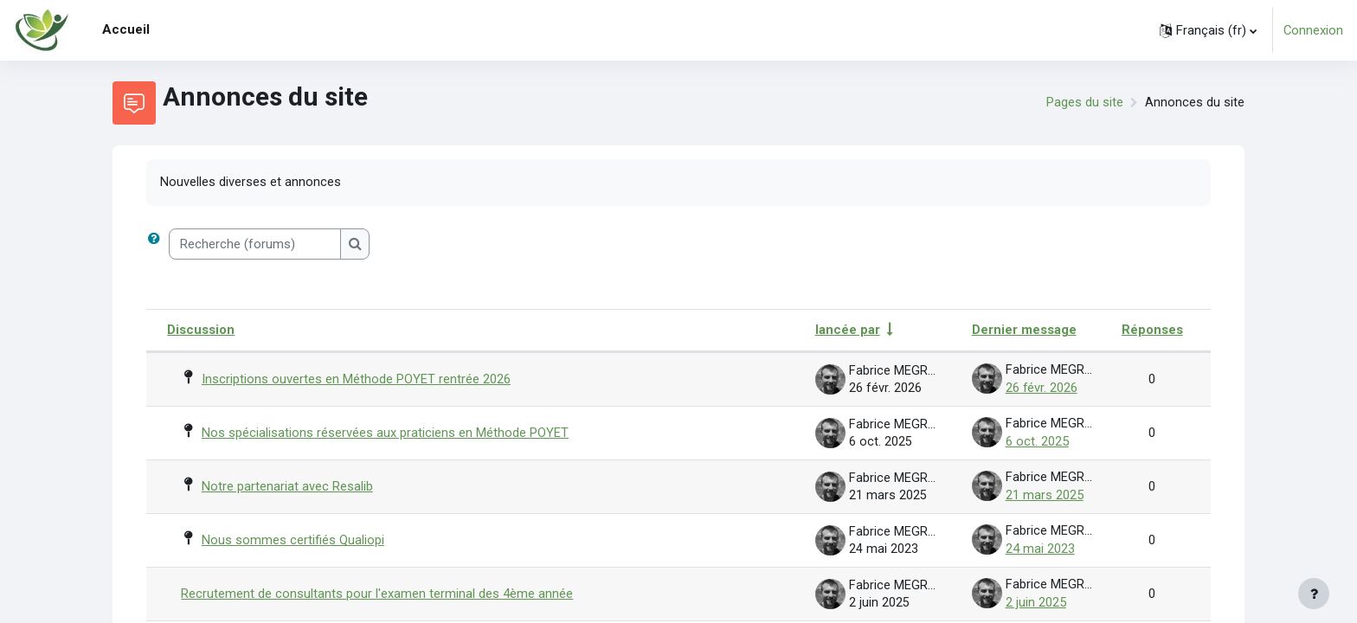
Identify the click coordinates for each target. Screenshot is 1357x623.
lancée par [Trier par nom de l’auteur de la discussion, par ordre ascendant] (847, 330)
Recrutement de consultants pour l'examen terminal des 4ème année (377, 590)
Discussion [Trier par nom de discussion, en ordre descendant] (201, 330)
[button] (1207, 30)
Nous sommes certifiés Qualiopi (293, 537)
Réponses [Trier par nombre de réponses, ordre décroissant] (1152, 330)
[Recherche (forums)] (255, 245)
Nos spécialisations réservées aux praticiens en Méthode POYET (385, 432)
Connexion (1313, 30)
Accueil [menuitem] (126, 29)
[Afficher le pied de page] (1313, 593)
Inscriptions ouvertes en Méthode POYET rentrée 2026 (356, 379)
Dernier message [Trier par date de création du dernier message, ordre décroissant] (1024, 330)
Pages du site (1084, 103)
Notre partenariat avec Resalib (287, 484)
